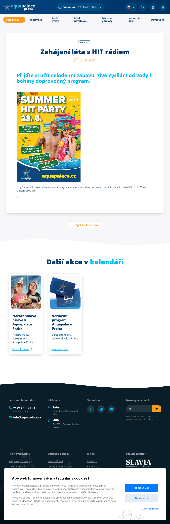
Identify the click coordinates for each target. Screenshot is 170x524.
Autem (54, 407)
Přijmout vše (141, 488)
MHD (53, 420)
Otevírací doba (17, 466)
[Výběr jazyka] (131, 7)
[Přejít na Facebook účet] (90, 409)
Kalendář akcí (55, 461)
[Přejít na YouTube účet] (111, 409)
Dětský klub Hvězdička (60, 466)
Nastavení (141, 498)
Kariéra (92, 466)
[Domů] (19, 7)
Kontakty (92, 461)
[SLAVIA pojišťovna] (138, 463)
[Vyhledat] (143, 7)
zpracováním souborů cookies (73, 497)
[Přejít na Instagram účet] (101, 409)
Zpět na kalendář (85, 225)
